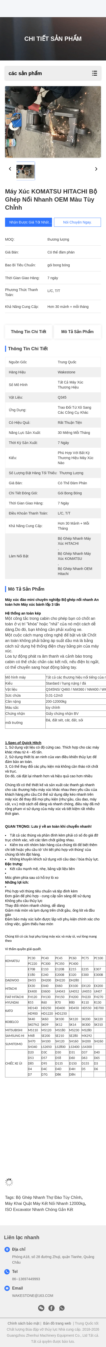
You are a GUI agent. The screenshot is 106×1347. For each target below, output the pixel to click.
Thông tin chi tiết (28, 332)
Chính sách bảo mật (23, 1323)
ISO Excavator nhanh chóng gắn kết (39, 1209)
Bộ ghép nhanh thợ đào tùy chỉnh (49, 1197)
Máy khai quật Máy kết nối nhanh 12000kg (45, 1203)
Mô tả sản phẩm (77, 332)
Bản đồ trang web (57, 1323)
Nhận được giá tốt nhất (32, 222)
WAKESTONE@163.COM (32, 1296)
